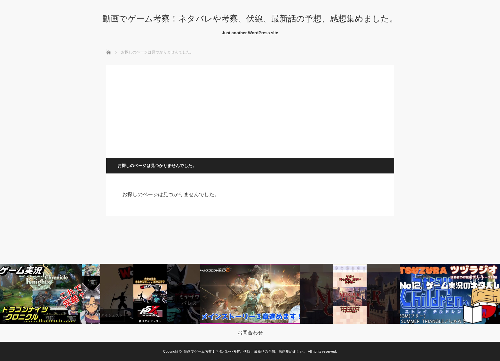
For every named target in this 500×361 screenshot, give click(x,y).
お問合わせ (250, 332)
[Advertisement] (250, 110)
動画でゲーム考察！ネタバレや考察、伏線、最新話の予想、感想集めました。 (250, 18)
